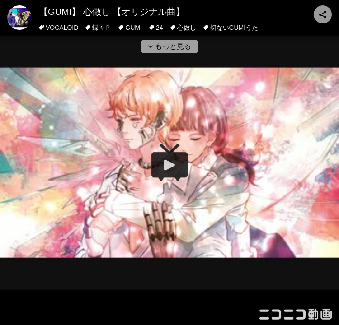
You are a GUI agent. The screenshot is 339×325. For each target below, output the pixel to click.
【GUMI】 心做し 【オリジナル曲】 (112, 12)
